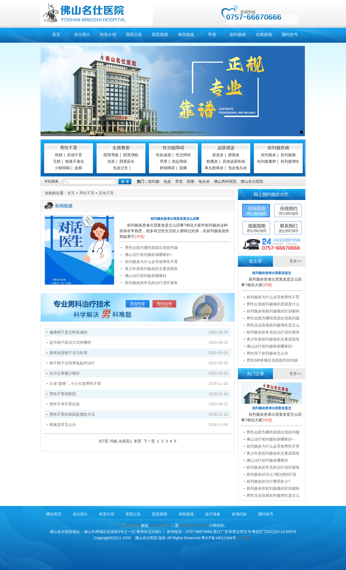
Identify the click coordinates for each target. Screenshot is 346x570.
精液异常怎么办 (62, 424)
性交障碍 (183, 155)
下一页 (149, 441)
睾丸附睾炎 (214, 168)
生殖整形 (121, 147)
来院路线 (186, 34)
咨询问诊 (239, 514)
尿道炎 (218, 155)
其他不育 (74, 155)
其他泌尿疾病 (233, 161)
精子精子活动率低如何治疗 (72, 363)
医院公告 (134, 34)
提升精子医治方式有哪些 (70, 342)
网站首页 (53, 514)
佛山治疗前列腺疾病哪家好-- (149, 254)
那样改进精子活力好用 (68, 353)
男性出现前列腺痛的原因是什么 (273, 304)
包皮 (167, 181)
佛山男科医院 (225, 181)
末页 (137, 441)
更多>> (295, 261)
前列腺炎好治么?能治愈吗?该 (271, 474)
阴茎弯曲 (111, 155)
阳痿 (183, 168)
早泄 (212, 34)
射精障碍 (167, 168)
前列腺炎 (238, 34)
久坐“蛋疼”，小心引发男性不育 (75, 383)
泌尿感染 (226, 147)
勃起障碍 (179, 161)
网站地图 (244, 538)
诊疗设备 (212, 514)
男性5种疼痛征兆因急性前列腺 (272, 360)
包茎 (111, 161)
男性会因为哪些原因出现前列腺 (151, 247)
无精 (57, 161)
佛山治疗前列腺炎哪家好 (146, 276)
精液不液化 (74, 161)
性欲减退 (163, 155)
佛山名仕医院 (252, 181)
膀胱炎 (233, 155)
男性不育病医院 (62, 394)
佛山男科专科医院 (194, 525)
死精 (58, 155)
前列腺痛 (288, 155)
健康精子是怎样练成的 (68, 332)
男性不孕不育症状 (64, 404)
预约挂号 (290, 34)
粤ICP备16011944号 (218, 538)
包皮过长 (120, 168)
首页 (56, 34)
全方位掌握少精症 (64, 373)
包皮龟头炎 (237, 168)
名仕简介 (82, 34)
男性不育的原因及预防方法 (72, 414)
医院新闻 (160, 34)
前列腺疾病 (278, 147)
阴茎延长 (127, 161)
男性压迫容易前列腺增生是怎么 (273, 325)
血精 (78, 168)
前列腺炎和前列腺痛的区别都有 (273, 311)
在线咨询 (264, 34)
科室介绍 (108, 34)
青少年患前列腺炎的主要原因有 (151, 268)
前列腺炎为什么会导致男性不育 (151, 261)
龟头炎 (204, 181)
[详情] (139, 236)
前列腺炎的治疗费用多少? (268, 481)
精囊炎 (212, 161)
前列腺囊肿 (266, 161)
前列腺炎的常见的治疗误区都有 (151, 283)
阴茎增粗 (130, 155)
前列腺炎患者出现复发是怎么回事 (175, 219)
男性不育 (68, 147)
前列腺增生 (290, 161)
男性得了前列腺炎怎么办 (267, 353)
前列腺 (153, 181)
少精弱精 (62, 168)
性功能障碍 (173, 147)
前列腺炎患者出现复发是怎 (271, 273)
